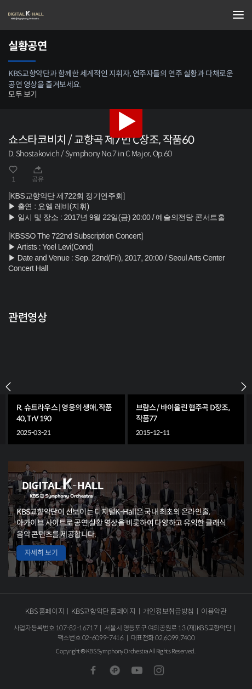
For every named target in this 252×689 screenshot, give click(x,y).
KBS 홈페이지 (44, 611)
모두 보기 (22, 94)
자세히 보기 (41, 552)
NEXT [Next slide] (244, 387)
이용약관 (214, 611)
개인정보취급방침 (168, 611)
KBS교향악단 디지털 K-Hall (63, 15)
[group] (66, 387)
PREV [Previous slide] (8, 387)
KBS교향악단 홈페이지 (103, 611)
